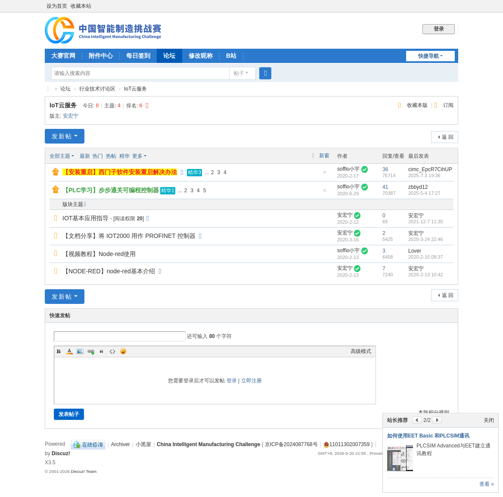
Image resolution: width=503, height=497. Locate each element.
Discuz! (61, 453)
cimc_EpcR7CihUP (430, 169)
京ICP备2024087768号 (291, 444)
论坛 (169, 55)
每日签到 (138, 55)
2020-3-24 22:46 (425, 239)
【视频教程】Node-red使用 (99, 253)
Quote (101, 351)
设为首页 (57, 6)
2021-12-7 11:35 (425, 221)
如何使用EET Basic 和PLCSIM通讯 (428, 436)
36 (385, 169)
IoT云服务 (135, 89)
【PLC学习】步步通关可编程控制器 (110, 190)
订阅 (448, 105)
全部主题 (60, 156)
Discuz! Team (83, 471)
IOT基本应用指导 (85, 218)
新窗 (324, 156)
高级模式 (361, 351)
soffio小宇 (348, 169)
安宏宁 (70, 116)
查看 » (486, 484)
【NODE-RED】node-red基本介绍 (108, 271)
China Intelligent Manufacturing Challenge (208, 444)
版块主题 (72, 204)
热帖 (111, 156)
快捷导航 (428, 56)
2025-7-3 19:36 (424, 175)
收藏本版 (418, 105)
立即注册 (251, 381)
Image (80, 351)
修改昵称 (201, 55)
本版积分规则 (433, 412)
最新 (85, 156)
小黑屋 (143, 444)
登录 (232, 381)
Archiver (120, 444)
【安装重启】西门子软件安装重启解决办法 (119, 172)
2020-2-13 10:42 (425, 274)
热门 (98, 156)
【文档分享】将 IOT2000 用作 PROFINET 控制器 (129, 235)
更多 (137, 156)
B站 (231, 55)
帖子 (239, 73)
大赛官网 (63, 55)
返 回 (447, 137)
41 (385, 187)
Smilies (123, 351)
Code (112, 351)
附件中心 (101, 55)
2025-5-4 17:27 (424, 193)
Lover (414, 251)
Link (91, 351)
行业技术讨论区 (97, 89)
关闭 (489, 420)
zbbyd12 (418, 187)
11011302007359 (346, 444)
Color (69, 351)
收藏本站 (81, 6)
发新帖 (62, 136)
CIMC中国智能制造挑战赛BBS (48, 89)
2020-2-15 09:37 (425, 256)
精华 (124, 156)
